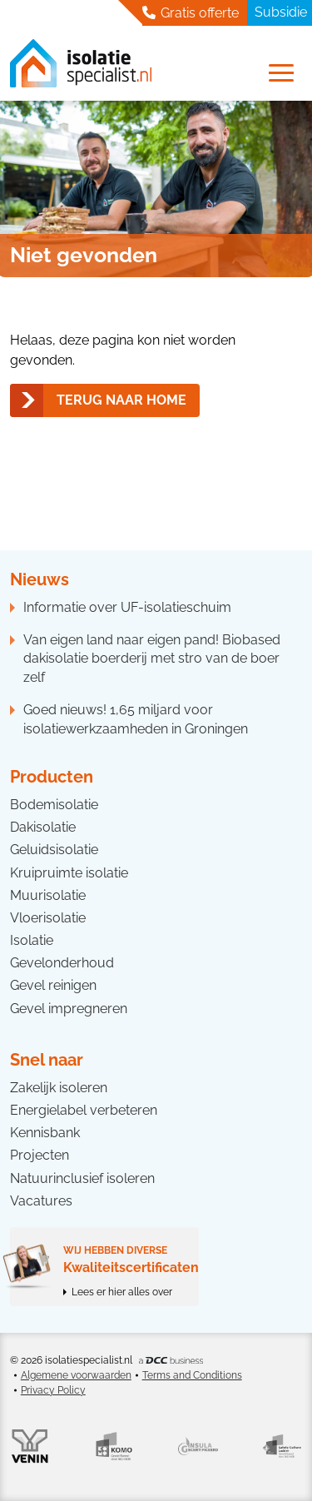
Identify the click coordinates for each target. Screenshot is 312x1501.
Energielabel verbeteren (83, 1110)
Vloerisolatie (48, 918)
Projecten (39, 1155)
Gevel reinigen (53, 985)
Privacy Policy (53, 1390)
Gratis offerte (190, 12)
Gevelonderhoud (62, 963)
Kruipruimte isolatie (69, 873)
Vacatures (41, 1201)
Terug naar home (121, 400)
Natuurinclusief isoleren (82, 1178)
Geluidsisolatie (54, 849)
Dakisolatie (43, 827)
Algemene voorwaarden (76, 1375)
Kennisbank (45, 1133)
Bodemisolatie (54, 805)
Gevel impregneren (68, 1008)
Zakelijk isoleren (58, 1088)
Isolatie (31, 940)
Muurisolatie (48, 895)
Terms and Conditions (192, 1375)
